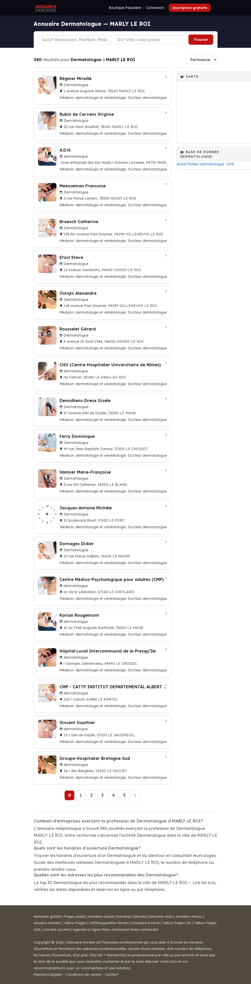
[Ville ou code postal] (149, 39)
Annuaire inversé (146, 923)
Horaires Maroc (189, 916)
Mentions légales (48, 974)
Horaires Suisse (101, 916)
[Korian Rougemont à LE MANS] (102, 624)
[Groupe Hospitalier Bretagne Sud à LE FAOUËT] (102, 767)
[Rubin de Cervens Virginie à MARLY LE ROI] (102, 123)
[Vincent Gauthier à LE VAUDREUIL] (102, 732)
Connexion (155, 7)
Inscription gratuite (189, 8)
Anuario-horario (47, 923)
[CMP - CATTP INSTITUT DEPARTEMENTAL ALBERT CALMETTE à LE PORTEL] (102, 696)
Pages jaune (74, 916)
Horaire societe (57, 929)
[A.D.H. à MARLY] (102, 159)
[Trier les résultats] (202, 59)
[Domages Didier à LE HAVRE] (102, 553)
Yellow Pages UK (176, 923)
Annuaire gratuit (47, 916)
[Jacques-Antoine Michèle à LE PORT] (102, 517)
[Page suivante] (135, 795)
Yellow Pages (75, 923)
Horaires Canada (131, 916)
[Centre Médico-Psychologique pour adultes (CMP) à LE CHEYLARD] (102, 588)
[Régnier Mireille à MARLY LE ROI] (102, 88)
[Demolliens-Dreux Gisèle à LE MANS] (102, 410)
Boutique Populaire (125, 7)
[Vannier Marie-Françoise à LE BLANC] (102, 481)
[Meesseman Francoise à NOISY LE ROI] (102, 195)
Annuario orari (161, 916)
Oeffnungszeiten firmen (109, 923)
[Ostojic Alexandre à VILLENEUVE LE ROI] (102, 302)
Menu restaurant (115, 929)
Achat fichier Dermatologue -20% (205, 164)
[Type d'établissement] (74, 39)
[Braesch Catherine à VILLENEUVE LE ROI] (102, 231)
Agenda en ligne (86, 929)
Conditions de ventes (83, 974)
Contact (111, 974)
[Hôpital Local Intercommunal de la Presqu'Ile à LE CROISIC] (102, 660)
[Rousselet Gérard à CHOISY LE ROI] (102, 338)
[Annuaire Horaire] (45, 7)
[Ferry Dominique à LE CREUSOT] (102, 445)
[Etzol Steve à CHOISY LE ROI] (102, 266)
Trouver (201, 39)
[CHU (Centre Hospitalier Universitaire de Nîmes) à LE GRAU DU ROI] (102, 374)
